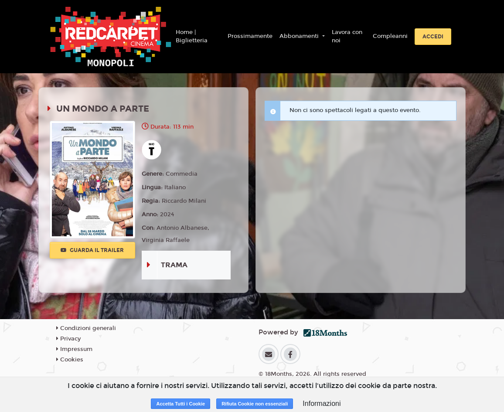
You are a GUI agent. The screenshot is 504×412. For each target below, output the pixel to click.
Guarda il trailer (92, 250)
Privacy (68, 338)
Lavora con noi (347, 36)
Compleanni (390, 36)
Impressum (74, 349)
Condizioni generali (86, 328)
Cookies (69, 359)
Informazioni (322, 403)
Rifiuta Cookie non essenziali (254, 403)
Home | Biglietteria (192, 36)
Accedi (432, 37)
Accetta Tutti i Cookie (180, 403)
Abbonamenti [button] (299, 36)
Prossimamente (250, 36)
